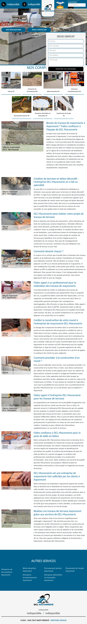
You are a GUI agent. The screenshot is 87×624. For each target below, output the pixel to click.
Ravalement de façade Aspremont (75, 569)
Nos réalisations (13, 30)
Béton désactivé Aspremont (29, 569)
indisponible (10, 4)
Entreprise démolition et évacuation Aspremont (53, 577)
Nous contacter (39, 30)
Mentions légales (59, 620)
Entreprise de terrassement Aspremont (6, 572)
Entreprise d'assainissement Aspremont (30, 577)
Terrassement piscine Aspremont (53, 569)
